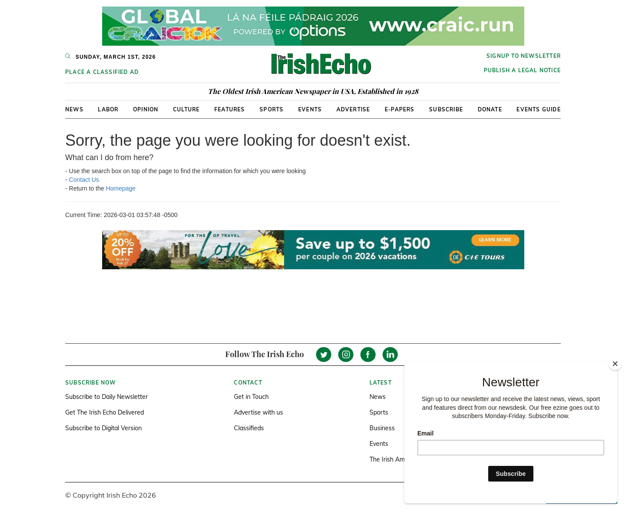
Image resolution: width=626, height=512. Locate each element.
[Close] (615, 363)
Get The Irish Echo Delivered (104, 412)
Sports (271, 109)
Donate (490, 109)
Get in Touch (251, 397)
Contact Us (84, 179)
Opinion (145, 109)
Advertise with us (258, 412)
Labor (108, 109)
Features (229, 109)
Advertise (353, 109)
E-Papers (400, 109)
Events (310, 109)
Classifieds (249, 428)
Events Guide (538, 109)
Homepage (121, 188)
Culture (186, 109)
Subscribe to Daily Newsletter (106, 397)
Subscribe (446, 109)
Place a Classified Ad (102, 72)
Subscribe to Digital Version (103, 428)
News (74, 109)
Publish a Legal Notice (522, 70)
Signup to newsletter (523, 56)
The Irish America (394, 459)
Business (382, 428)
